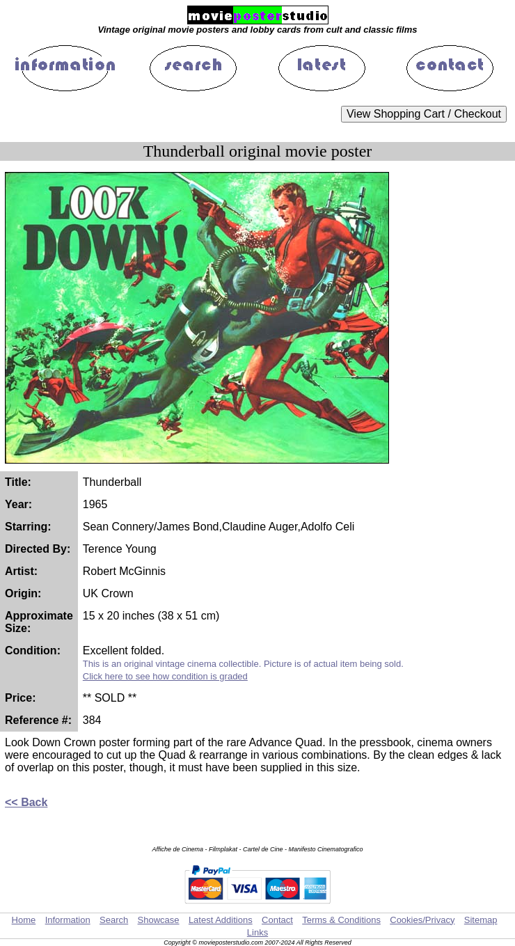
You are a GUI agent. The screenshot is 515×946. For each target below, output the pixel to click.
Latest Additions (221, 920)
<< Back (26, 802)
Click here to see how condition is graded (165, 676)
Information (67, 920)
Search (114, 920)
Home (24, 920)
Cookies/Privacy (422, 920)
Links (257, 932)
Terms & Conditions (341, 920)
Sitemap (481, 920)
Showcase (159, 920)
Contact (277, 920)
